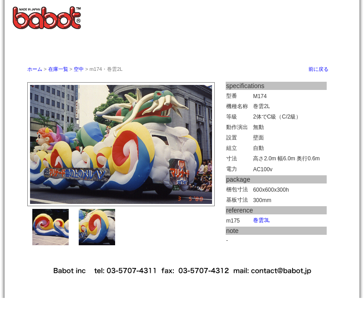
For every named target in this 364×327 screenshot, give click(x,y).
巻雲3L (261, 220)
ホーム (92, 47)
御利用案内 (194, 47)
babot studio (302, 47)
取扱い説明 (244, 47)
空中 (79, 69)
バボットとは (143, 47)
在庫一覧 (59, 69)
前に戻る (318, 69)
